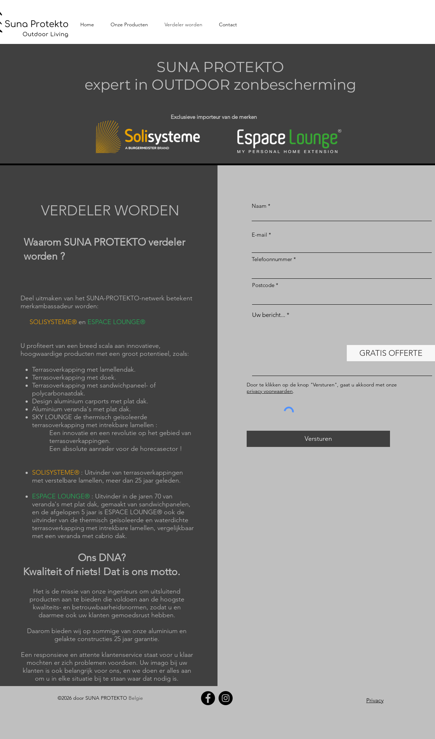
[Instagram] (226, 698)
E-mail (259, 234)
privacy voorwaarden (270, 391)
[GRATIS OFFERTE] (391, 353)
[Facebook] (208, 698)
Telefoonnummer (272, 259)
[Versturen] (318, 439)
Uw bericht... (268, 315)
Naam (259, 206)
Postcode (263, 285)
